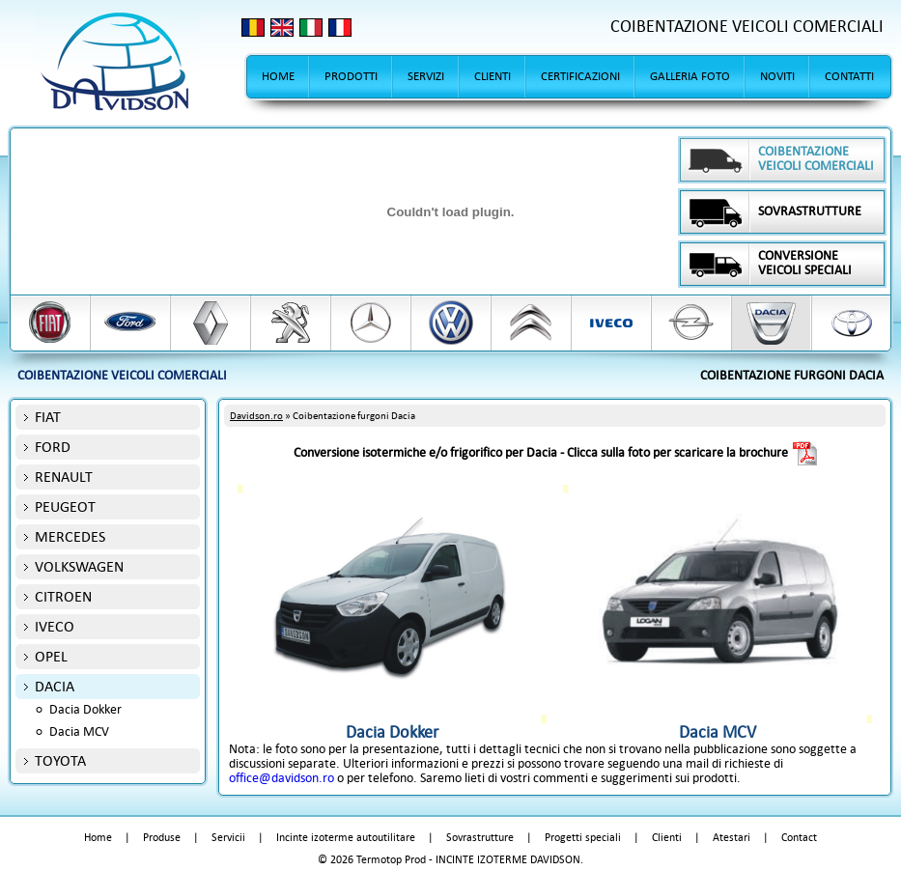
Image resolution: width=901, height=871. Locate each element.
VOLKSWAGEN (79, 566)
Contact (799, 837)
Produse (162, 837)
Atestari (731, 837)
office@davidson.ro (281, 778)
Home (98, 837)
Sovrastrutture (480, 837)
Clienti (667, 837)
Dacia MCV (79, 731)
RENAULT (64, 476)
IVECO (54, 626)
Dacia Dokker (85, 709)
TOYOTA (60, 760)
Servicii (228, 837)
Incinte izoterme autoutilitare (345, 837)
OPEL (51, 656)
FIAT (48, 416)
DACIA (54, 686)
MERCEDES (70, 536)
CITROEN (63, 596)
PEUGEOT (65, 506)
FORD (52, 446)
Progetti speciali (583, 837)
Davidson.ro (256, 415)
